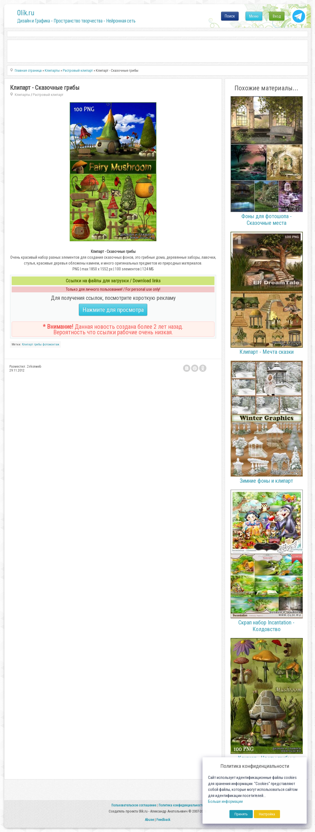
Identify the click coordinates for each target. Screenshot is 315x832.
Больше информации (225, 801)
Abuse (149, 820)
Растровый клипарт (48, 95)
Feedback (163, 820)
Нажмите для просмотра (113, 309)
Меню (254, 16)
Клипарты (22, 95)
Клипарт (27, 344)
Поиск (230, 16)
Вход (277, 16)
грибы (38, 344)
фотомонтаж (50, 344)
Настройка (267, 814)
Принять (241, 814)
